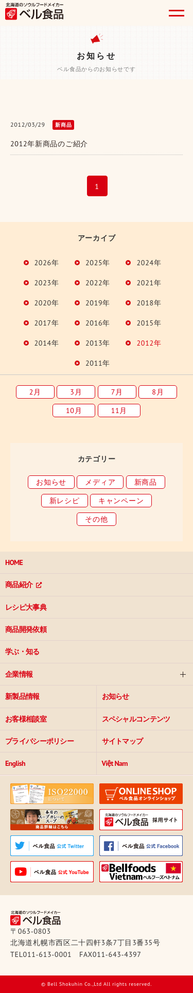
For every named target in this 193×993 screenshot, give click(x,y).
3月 (76, 392)
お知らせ (51, 482)
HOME (14, 562)
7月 (117, 392)
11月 (119, 410)
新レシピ (64, 500)
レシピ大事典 (25, 607)
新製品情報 (22, 696)
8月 (158, 392)
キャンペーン (121, 500)
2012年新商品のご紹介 (49, 143)
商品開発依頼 (25, 629)
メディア (100, 482)
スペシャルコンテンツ (136, 719)
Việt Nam (115, 763)
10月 (74, 410)
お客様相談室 (25, 719)
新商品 (145, 482)
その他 (96, 519)
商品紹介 (18, 584)
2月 (35, 392)
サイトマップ (122, 741)
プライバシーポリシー (39, 741)
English (15, 763)
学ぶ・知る (22, 651)
